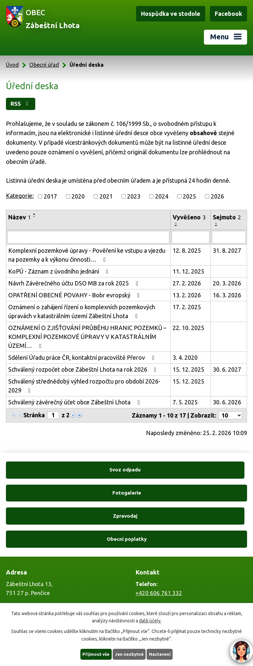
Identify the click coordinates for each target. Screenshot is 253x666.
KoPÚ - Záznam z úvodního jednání (59, 271)
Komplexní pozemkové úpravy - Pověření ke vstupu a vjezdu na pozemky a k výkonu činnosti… (86, 255)
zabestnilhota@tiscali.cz (166, 598)
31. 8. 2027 (227, 250)
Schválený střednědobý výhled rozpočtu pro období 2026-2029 (84, 386)
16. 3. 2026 (227, 295)
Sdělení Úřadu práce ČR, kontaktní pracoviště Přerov (82, 357)
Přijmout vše (95, 653)
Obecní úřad (44, 65)
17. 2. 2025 (187, 307)
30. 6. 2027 (227, 369)
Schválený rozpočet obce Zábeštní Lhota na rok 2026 (83, 369)
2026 (217, 196)
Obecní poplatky (188, 493)
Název (19, 217)
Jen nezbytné (129, 653)
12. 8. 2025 (187, 250)
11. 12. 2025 (188, 271)
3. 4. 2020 (185, 357)
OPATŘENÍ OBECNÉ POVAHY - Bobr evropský (75, 295)
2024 (161, 196)
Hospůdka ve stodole (170, 13)
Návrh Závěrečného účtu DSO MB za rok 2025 (74, 283)
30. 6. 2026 (227, 402)
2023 (133, 196)
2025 (189, 196)
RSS (22, 103)
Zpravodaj (65, 493)
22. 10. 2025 (188, 328)
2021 (106, 196)
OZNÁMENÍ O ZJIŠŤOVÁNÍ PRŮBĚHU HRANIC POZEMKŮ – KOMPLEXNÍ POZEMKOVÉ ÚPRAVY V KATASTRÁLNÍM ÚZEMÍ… (87, 337)
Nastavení (161, 653)
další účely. (150, 620)
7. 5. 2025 (185, 402)
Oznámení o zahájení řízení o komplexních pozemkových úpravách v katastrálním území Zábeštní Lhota (81, 311)
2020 (78, 196)
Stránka (34, 415)
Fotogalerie (188, 470)
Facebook (228, 13)
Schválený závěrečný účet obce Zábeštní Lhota (75, 402)
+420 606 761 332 (158, 547)
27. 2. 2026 (187, 283)
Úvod (12, 65)
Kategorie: (20, 196)
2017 (50, 196)
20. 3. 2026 (227, 283)
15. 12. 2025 (188, 369)
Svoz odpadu (65, 470)
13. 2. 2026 (187, 295)
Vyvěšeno (189, 217)
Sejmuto (227, 217)
